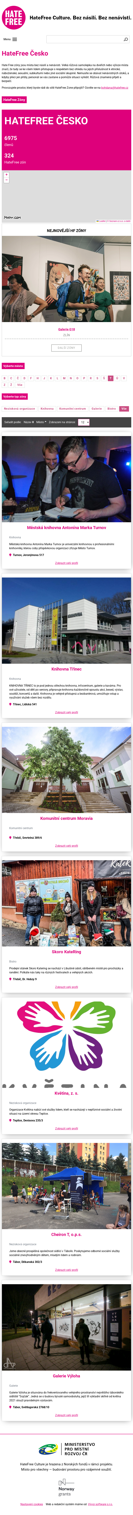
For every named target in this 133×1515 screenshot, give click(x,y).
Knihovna (47, 408)
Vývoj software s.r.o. (100, 1504)
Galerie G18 (66, 329)
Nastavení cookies (31, 1504)
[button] (6, 175)
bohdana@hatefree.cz (114, 87)
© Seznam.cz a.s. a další (118, 221)
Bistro (112, 408)
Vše (20, 385)
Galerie (97, 408)
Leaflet (101, 221)
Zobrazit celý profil (66, 563)
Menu (10, 39)
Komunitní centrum (72, 408)
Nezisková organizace (19, 408)
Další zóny (66, 348)
